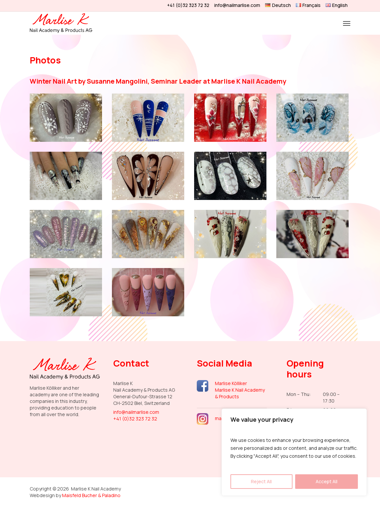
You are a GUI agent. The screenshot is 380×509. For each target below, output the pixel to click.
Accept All (326, 481)
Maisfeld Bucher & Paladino (91, 495)
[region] (294, 452)
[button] (346, 23)
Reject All (261, 481)
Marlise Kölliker (231, 383)
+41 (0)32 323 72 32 (135, 418)
